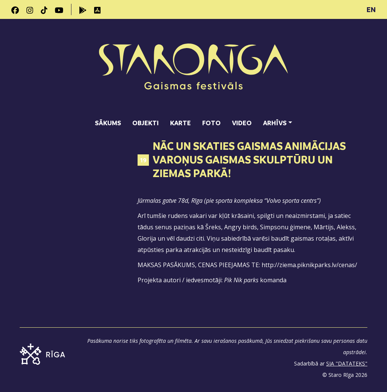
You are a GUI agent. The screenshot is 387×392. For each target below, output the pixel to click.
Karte (180, 123)
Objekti (145, 123)
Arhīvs (274, 123)
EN (371, 9)
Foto (211, 123)
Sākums (108, 123)
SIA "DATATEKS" (346, 363)
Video (242, 123)
